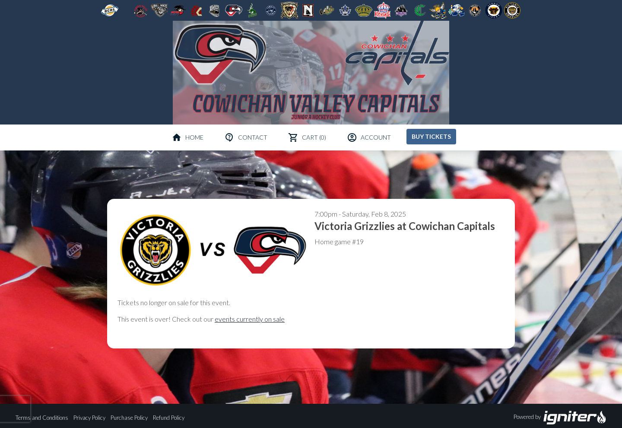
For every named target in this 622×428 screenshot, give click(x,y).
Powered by (560, 418)
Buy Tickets (431, 136)
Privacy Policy (89, 417)
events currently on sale (250, 319)
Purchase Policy (129, 417)
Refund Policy (168, 417)
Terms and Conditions (42, 417)
